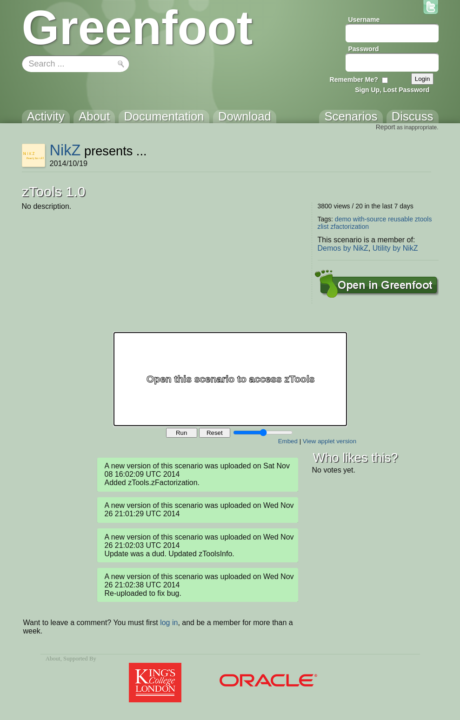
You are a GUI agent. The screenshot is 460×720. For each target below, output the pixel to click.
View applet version (329, 441)
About (53, 658)
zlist (323, 226)
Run (181, 432)
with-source (370, 219)
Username (364, 19)
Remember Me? (354, 79)
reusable (400, 219)
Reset (215, 432)
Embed (288, 441)
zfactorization (350, 226)
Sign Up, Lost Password (392, 89)
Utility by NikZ (395, 248)
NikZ (64, 150)
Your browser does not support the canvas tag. (230, 379)
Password (363, 49)
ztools (423, 219)
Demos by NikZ (343, 248)
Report (385, 127)
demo (343, 219)
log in (169, 623)
